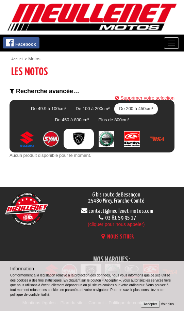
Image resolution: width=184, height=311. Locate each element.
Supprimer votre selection (144, 98)
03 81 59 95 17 (116, 221)
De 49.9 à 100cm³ (48, 108)
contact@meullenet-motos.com (116, 211)
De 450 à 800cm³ (72, 119)
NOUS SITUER (116, 237)
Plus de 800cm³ (113, 119)
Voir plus (167, 304)
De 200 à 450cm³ (136, 108)
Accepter (150, 304)
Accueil (17, 59)
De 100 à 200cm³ (93, 108)
